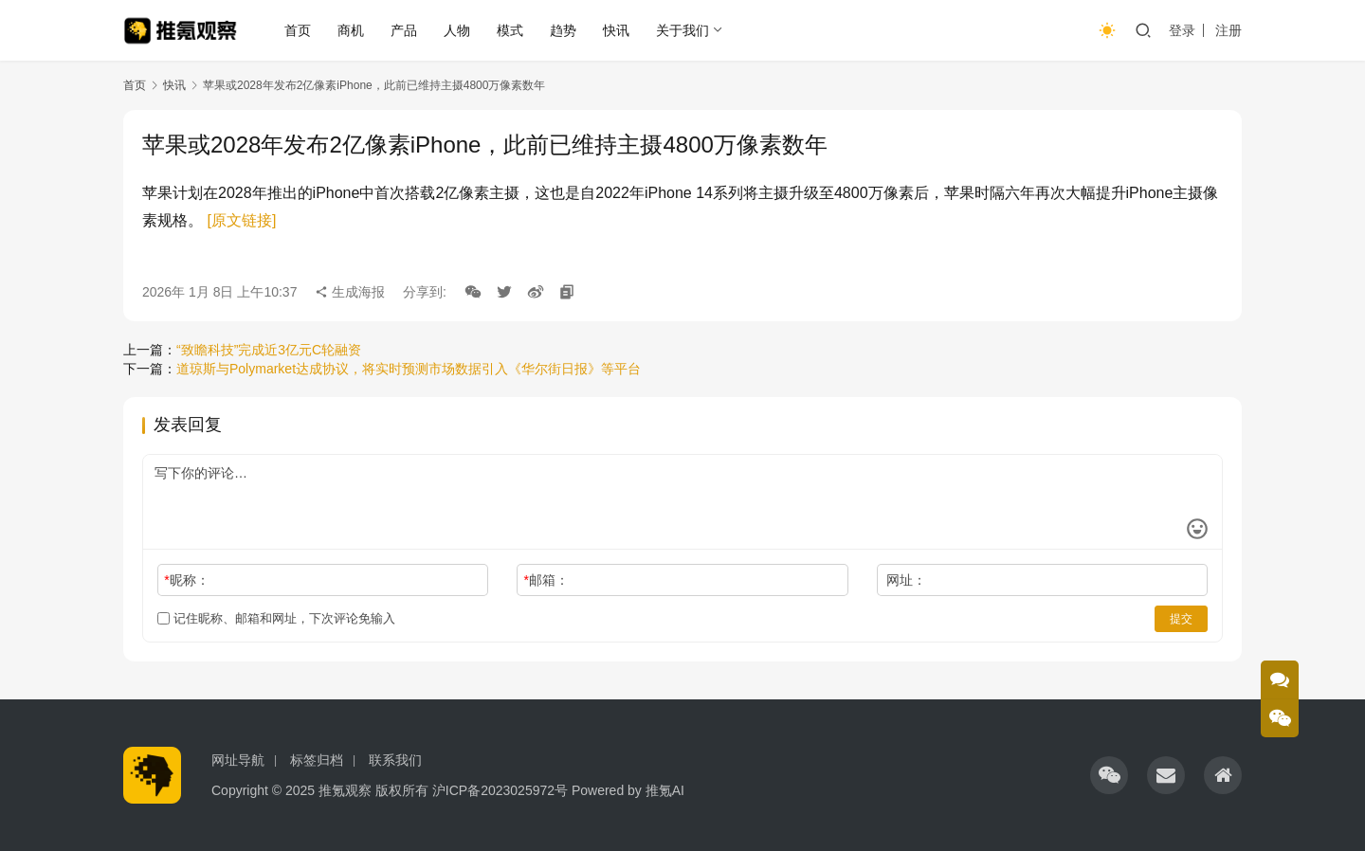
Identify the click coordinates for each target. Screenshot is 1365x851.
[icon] (1109, 775)
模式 (511, 30)
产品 (404, 30)
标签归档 (316, 760)
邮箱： (546, 580)
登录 (1182, 30)
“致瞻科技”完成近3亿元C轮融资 (268, 349)
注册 (1228, 30)
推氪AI (665, 790)
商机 (351, 30)
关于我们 (683, 30)
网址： (906, 580)
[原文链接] (241, 220)
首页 (298, 30)
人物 (458, 30)
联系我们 (395, 760)
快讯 (617, 30)
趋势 (564, 30)
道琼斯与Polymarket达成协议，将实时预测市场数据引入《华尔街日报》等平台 (408, 368)
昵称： (186, 580)
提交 (1181, 618)
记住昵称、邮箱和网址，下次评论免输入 (276, 618)
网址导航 (237, 760)
